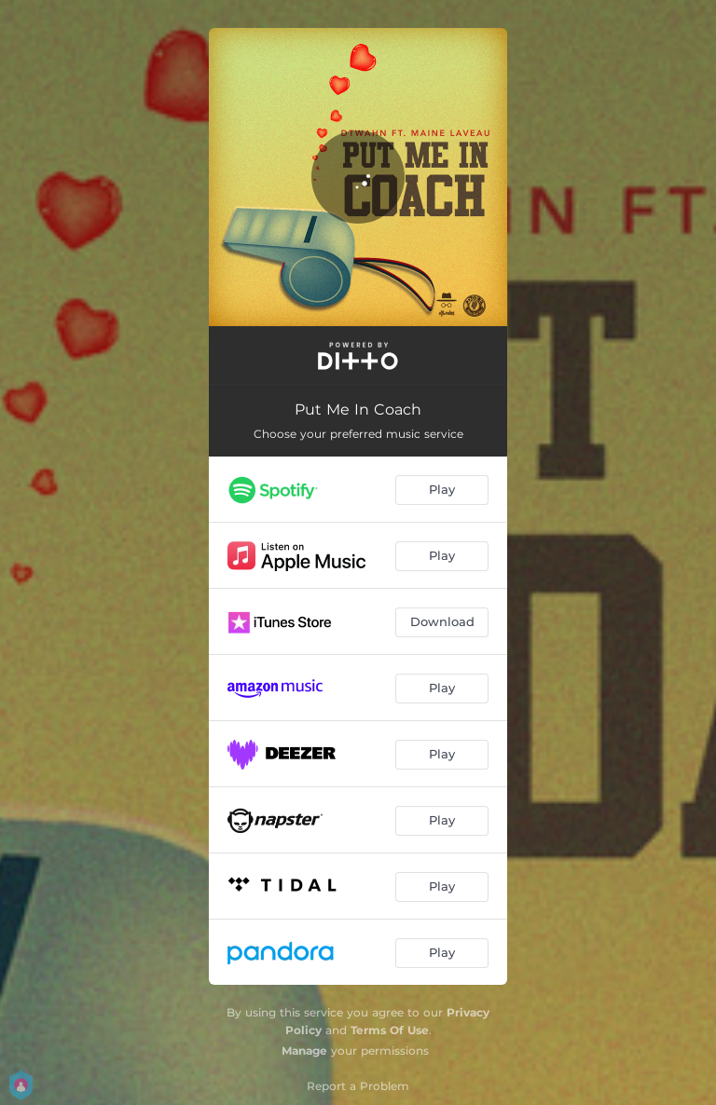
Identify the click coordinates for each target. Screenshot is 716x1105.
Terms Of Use (390, 1030)
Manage (304, 1050)
